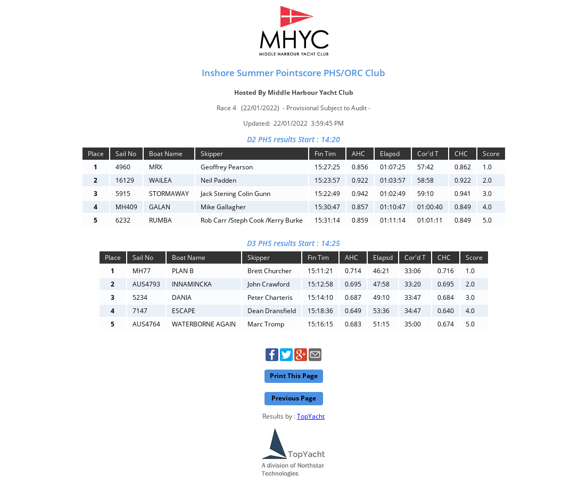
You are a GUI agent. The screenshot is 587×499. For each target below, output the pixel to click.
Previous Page (294, 398)
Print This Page (294, 375)
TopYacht (311, 416)
